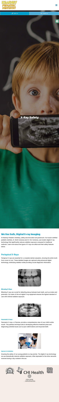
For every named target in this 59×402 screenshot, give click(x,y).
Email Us (44, 13)
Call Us (15, 13)
